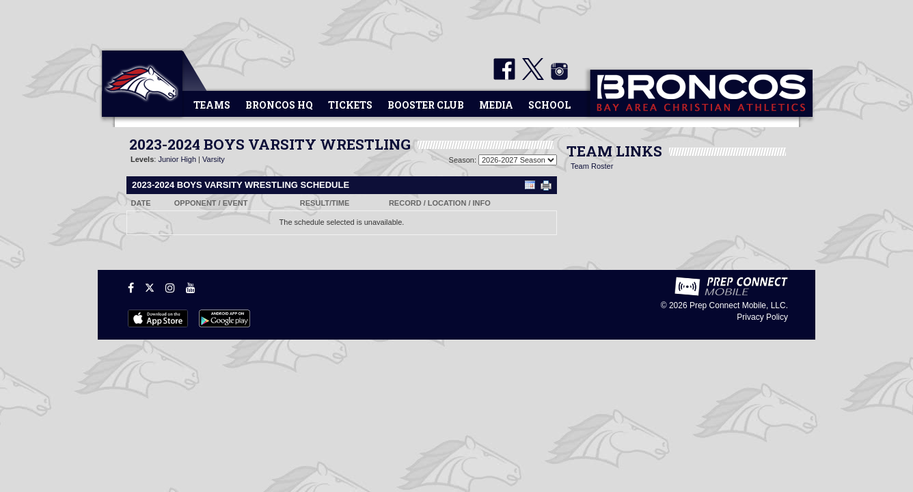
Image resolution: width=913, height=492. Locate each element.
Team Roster (592, 166)
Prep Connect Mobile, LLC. (739, 305)
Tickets (350, 104)
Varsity (213, 159)
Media (496, 104)
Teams (211, 104)
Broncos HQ (279, 104)
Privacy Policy (762, 317)
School (549, 104)
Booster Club (425, 104)
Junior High (177, 159)
